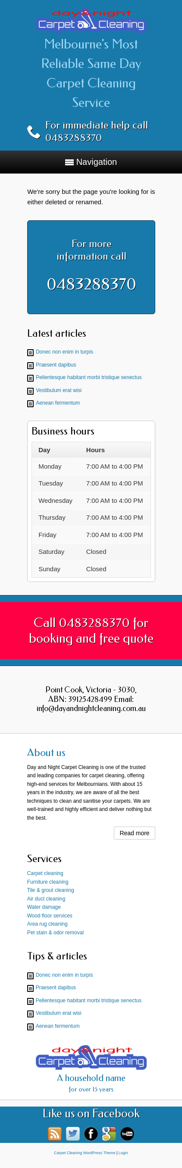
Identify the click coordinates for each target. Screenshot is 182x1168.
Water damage (44, 907)
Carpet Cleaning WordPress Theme (84, 1153)
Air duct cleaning (46, 899)
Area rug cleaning (47, 924)
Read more (134, 833)
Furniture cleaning (48, 882)
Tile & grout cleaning (50, 890)
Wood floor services (49, 916)
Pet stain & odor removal (55, 933)
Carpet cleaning (45, 873)
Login (123, 1153)
